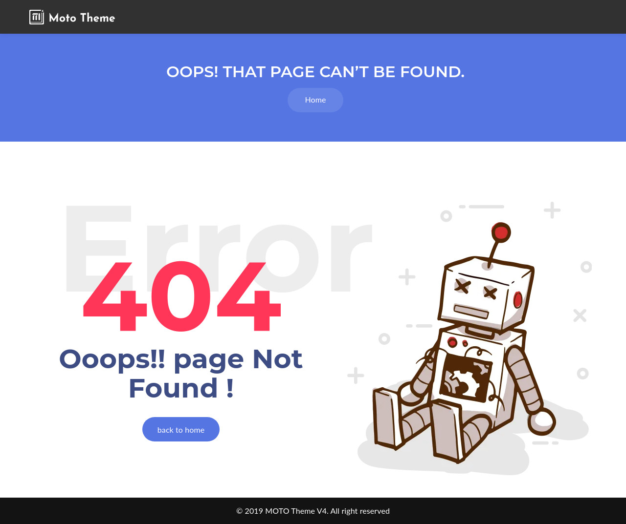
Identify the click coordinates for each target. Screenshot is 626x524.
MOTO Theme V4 (296, 510)
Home (315, 99)
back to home (180, 429)
